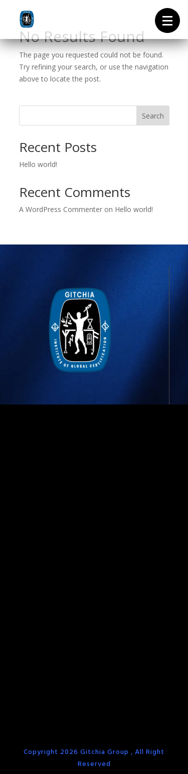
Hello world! (38, 164)
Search (153, 115)
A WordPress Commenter (60, 209)
